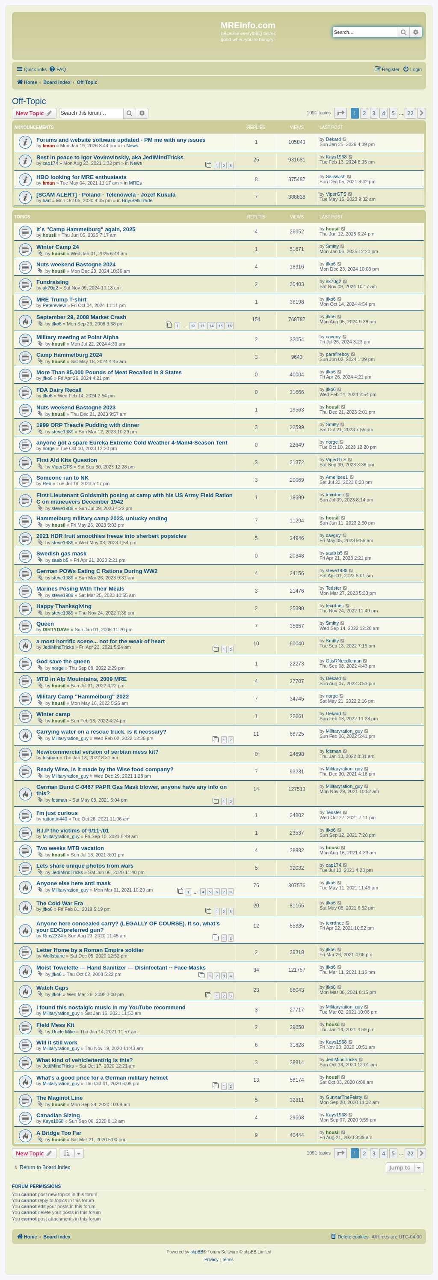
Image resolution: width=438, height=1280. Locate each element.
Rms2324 (53, 935)
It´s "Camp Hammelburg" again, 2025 (86, 229)
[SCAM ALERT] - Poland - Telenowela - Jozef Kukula (105, 194)
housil (49, 235)
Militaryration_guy (70, 738)
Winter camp (53, 714)
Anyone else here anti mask (73, 883)
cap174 (50, 163)
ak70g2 (50, 287)
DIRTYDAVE (56, 629)
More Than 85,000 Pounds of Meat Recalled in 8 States (109, 372)
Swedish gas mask (61, 553)
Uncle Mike (63, 1031)
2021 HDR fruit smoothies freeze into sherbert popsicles (111, 536)
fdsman (50, 757)
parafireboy (337, 354)
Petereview (54, 305)
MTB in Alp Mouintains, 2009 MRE (81, 679)
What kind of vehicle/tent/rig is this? (84, 1060)
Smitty (332, 246)
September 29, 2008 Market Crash (81, 317)
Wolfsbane (54, 955)
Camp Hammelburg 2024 (69, 355)
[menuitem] (57, 69)
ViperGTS (336, 194)
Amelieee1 (337, 477)
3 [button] (374, 113)
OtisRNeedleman (344, 660)
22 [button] (410, 113)
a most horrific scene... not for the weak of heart (100, 641)
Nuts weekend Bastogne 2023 (75, 407)
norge (49, 448)
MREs (135, 182)
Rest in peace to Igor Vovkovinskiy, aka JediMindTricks (109, 157)
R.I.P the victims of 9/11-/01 (72, 830)
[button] (340, 113)
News (132, 145)
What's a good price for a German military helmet (102, 1077)
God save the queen (63, 661)
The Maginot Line (59, 1098)
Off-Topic (29, 101)
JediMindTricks (58, 647)
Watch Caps (52, 988)
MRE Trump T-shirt (61, 299)
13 (202, 325)
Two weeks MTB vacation (70, 848)
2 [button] (364, 113)
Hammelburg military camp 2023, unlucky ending (101, 518)
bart (47, 200)
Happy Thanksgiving (64, 606)
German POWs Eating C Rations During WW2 (97, 571)
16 (230, 325)
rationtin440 (55, 818)
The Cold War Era (59, 903)
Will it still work (56, 1042)
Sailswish (336, 176)
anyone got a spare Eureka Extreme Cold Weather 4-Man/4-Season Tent (132, 442)
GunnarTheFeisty (344, 1097)
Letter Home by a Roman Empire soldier (90, 950)
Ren (47, 483)
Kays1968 (336, 156)
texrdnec (335, 494)
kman (49, 145)
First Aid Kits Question (66, 460)
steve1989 (63, 431)
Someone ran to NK (62, 477)
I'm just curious (57, 813)
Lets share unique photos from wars (84, 865)
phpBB (196, 1252)
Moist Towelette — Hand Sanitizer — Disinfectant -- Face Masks (121, 967)
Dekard (333, 139)
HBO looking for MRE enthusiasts (81, 177)
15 (220, 325)
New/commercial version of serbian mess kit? (97, 752)
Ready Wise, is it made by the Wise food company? (105, 769)
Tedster (333, 588)
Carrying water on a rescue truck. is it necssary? (101, 731)
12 (193, 325)
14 (211, 325)
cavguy (333, 336)
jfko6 (331, 263)
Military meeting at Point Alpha (77, 337)
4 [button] (383, 113)
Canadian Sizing (58, 1115)
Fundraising (52, 282)
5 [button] (393, 113)
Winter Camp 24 (57, 247)
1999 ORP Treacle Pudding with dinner (87, 425)
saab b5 (60, 560)
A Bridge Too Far (59, 1133)
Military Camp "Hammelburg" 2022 (82, 696)
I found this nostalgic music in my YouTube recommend (111, 1007)
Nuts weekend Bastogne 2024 (75, 264)
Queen (45, 624)
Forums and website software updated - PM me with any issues (121, 140)
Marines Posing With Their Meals (80, 588)
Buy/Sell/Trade (137, 200)
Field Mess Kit (55, 1025)
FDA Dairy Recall (59, 390)
